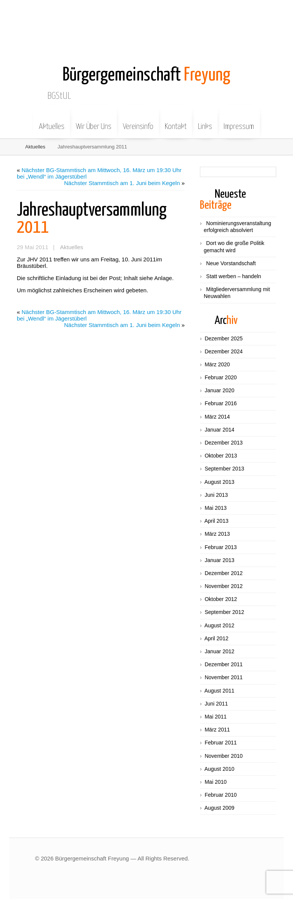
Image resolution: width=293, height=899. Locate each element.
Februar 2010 (220, 795)
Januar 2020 (219, 390)
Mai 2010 (215, 782)
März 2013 (217, 534)
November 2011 (223, 677)
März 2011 (217, 730)
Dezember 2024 (223, 351)
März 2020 (217, 364)
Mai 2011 (215, 717)
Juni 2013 (216, 495)
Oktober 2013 (220, 456)
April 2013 (216, 521)
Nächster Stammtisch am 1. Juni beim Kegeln (122, 183)
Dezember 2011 (223, 664)
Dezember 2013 (223, 443)
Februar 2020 (220, 377)
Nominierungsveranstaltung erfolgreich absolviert (237, 226)
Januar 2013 (219, 560)
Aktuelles (51, 120)
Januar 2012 (219, 651)
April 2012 (216, 638)
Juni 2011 (216, 704)
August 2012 (219, 625)
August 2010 (219, 769)
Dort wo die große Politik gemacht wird (234, 246)
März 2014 (217, 417)
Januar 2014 (219, 430)
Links (205, 120)
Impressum (239, 120)
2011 (92, 219)
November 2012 (223, 586)
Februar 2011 (220, 743)
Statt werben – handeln (233, 276)
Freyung (146, 75)
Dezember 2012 (223, 573)
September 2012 (224, 612)
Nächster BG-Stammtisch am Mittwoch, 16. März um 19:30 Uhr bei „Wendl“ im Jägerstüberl (99, 173)
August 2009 (219, 808)
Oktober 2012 (220, 599)
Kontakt (176, 120)
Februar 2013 (220, 547)
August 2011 (219, 691)
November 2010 (223, 756)
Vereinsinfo (138, 120)
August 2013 (219, 482)
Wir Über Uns (93, 120)
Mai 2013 (215, 508)
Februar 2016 (220, 403)
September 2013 (224, 469)
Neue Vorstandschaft (231, 263)
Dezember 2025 (223, 338)
